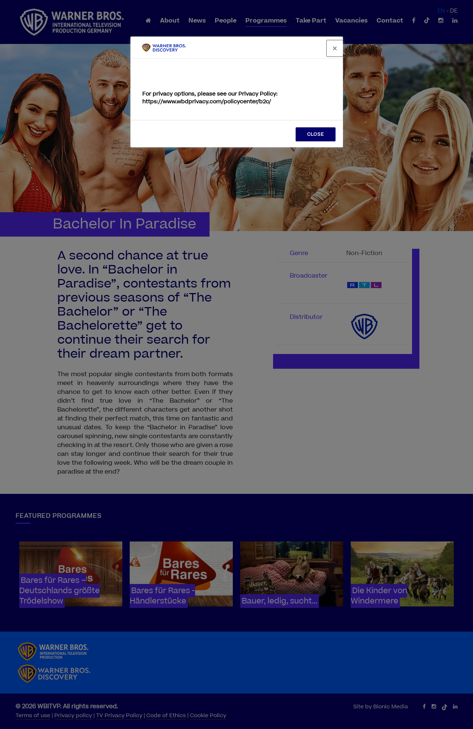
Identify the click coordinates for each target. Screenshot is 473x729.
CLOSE (315, 134)
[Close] (335, 48)
